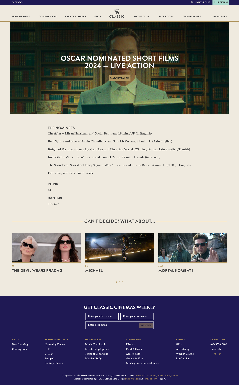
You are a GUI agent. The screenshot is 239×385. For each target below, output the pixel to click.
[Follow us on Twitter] (215, 354)
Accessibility (133, 354)
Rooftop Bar (183, 359)
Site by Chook (171, 376)
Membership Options (97, 349)
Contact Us (217, 339)
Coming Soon (48, 16)
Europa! (49, 359)
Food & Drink (134, 349)
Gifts (98, 16)
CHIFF (49, 354)
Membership (93, 339)
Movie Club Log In (95, 344)
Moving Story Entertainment (142, 363)
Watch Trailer (119, 78)
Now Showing (21, 16)
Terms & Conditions (96, 354)
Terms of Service (151, 379)
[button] (116, 282)
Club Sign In (221, 2)
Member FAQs (93, 359)
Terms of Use (142, 376)
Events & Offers (75, 16)
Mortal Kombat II (176, 271)
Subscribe (146, 325)
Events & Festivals (56, 339)
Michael (94, 271)
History (130, 344)
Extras (180, 339)
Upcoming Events (55, 344)
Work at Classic (185, 354)
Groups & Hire (192, 16)
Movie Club (141, 16)
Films (15, 339)
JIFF (47, 349)
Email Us (215, 349)
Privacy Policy (156, 376)
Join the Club (202, 2)
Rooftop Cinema (54, 363)
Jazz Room (166, 16)
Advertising (182, 349)
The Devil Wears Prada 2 (37, 271)
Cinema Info (219, 16)
